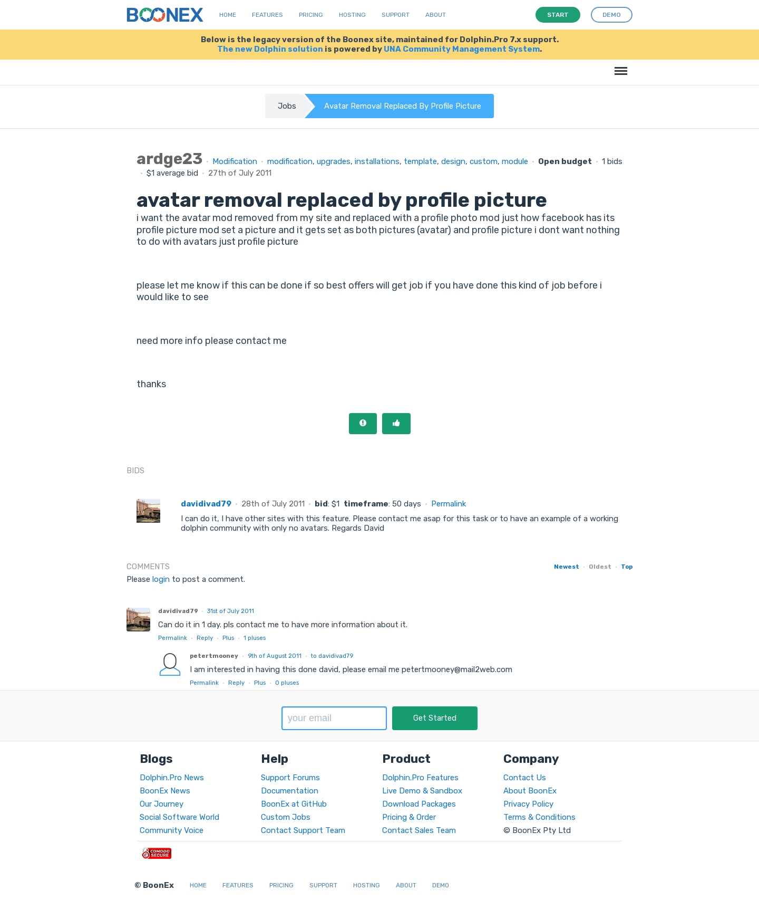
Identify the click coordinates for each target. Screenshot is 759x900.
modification (290, 161)
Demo (440, 885)
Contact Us (524, 777)
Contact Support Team (303, 830)
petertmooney (214, 655)
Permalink (448, 504)
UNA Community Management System (462, 49)
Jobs (287, 106)
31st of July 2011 (230, 611)
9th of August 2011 (274, 655)
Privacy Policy (528, 804)
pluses (255, 638)
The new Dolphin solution (270, 49)
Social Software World (179, 817)
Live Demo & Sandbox (422, 791)
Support (396, 14)
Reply (205, 638)
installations (377, 161)
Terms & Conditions (539, 817)
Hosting (352, 14)
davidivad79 (206, 504)
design (453, 161)
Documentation (289, 791)
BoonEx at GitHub (294, 804)
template (420, 161)
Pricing (311, 14)
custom (484, 161)
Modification (234, 161)
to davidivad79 (332, 655)
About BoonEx (530, 791)
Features (267, 14)
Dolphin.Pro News (172, 777)
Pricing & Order (409, 817)
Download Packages (419, 804)
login (161, 579)
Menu (619, 66)
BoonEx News (165, 791)
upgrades (334, 161)
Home (227, 14)
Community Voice (171, 830)
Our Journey (161, 804)
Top (626, 566)
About (435, 14)
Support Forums (290, 777)
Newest (566, 566)
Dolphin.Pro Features (420, 777)
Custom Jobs (285, 817)
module (515, 161)
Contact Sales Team (419, 830)
